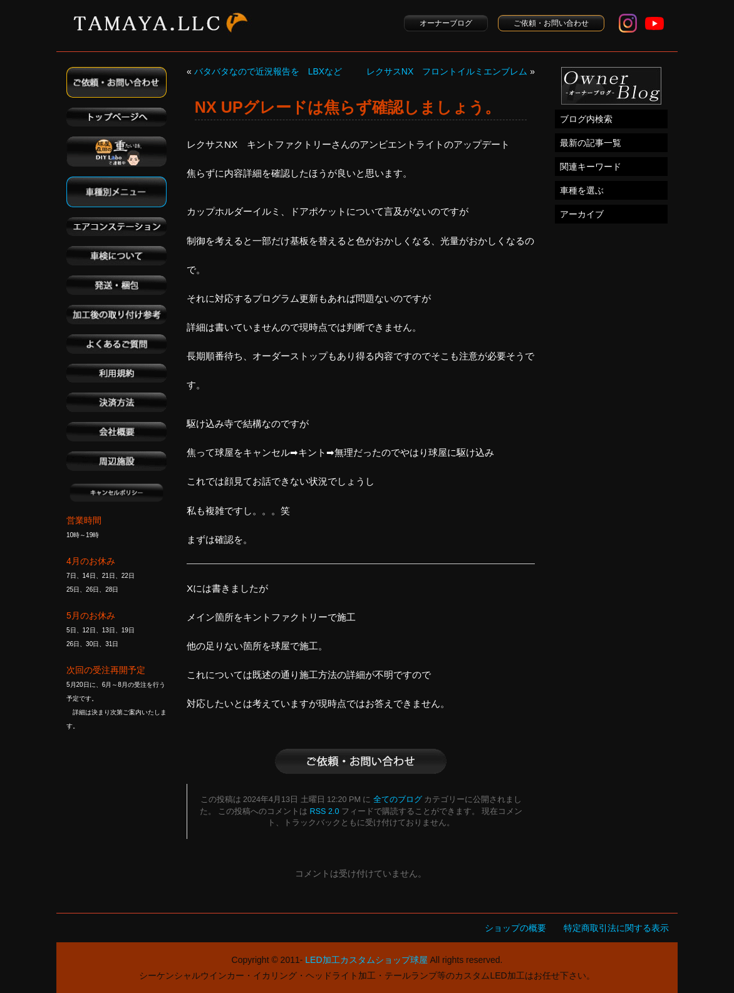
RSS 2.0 (324, 811)
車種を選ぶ (582, 190)
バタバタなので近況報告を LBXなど (268, 71)
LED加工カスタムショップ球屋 (366, 960)
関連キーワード (590, 167)
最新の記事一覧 (590, 143)
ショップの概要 (515, 928)
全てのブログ (397, 799)
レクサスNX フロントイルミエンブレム (446, 71)
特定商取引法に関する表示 (616, 928)
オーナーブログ (446, 23)
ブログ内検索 (586, 119)
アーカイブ (582, 214)
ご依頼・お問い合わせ (551, 23)
